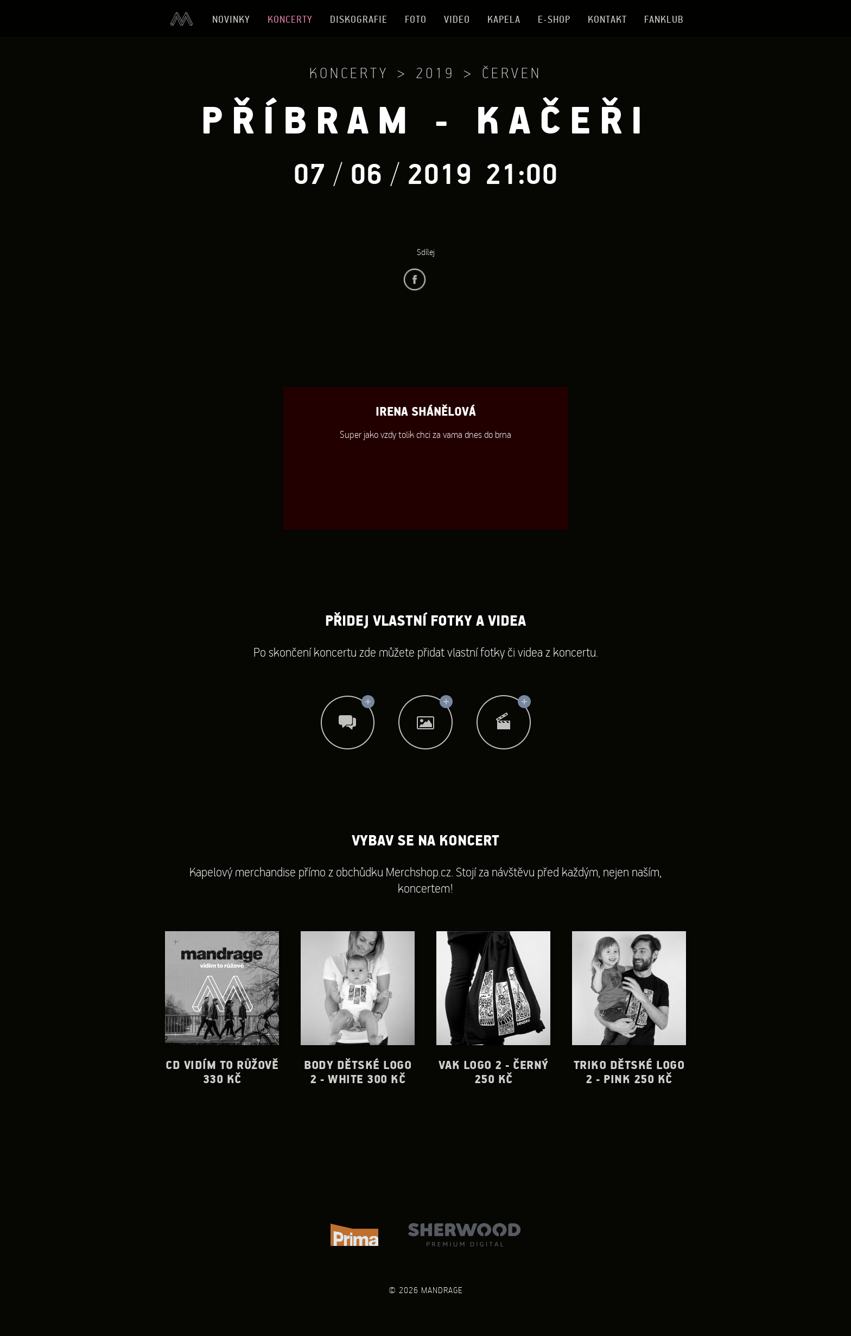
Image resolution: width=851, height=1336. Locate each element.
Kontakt (607, 19)
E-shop (554, 19)
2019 (435, 72)
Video (457, 19)
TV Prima (354, 1235)
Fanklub (664, 19)
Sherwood (464, 1234)
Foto (416, 19)
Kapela (503, 19)
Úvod (181, 19)
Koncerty (290, 19)
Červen (512, 72)
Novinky (231, 19)
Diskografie (359, 19)
